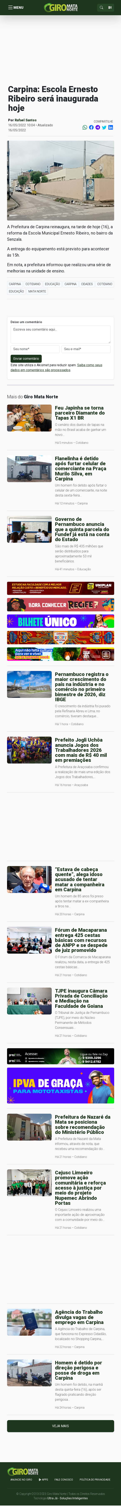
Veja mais (60, 1427)
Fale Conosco (64, 1481)
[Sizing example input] (110, 8)
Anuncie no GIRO (21, 1481)
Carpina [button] (15, 285)
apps (43, 1481)
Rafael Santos (26, 122)
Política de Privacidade (95, 1481)
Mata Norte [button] (37, 293)
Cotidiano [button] (33, 285)
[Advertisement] (60, 51)
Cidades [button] (87, 285)
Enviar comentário (26, 360)
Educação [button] (52, 285)
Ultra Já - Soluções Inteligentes (67, 1499)
